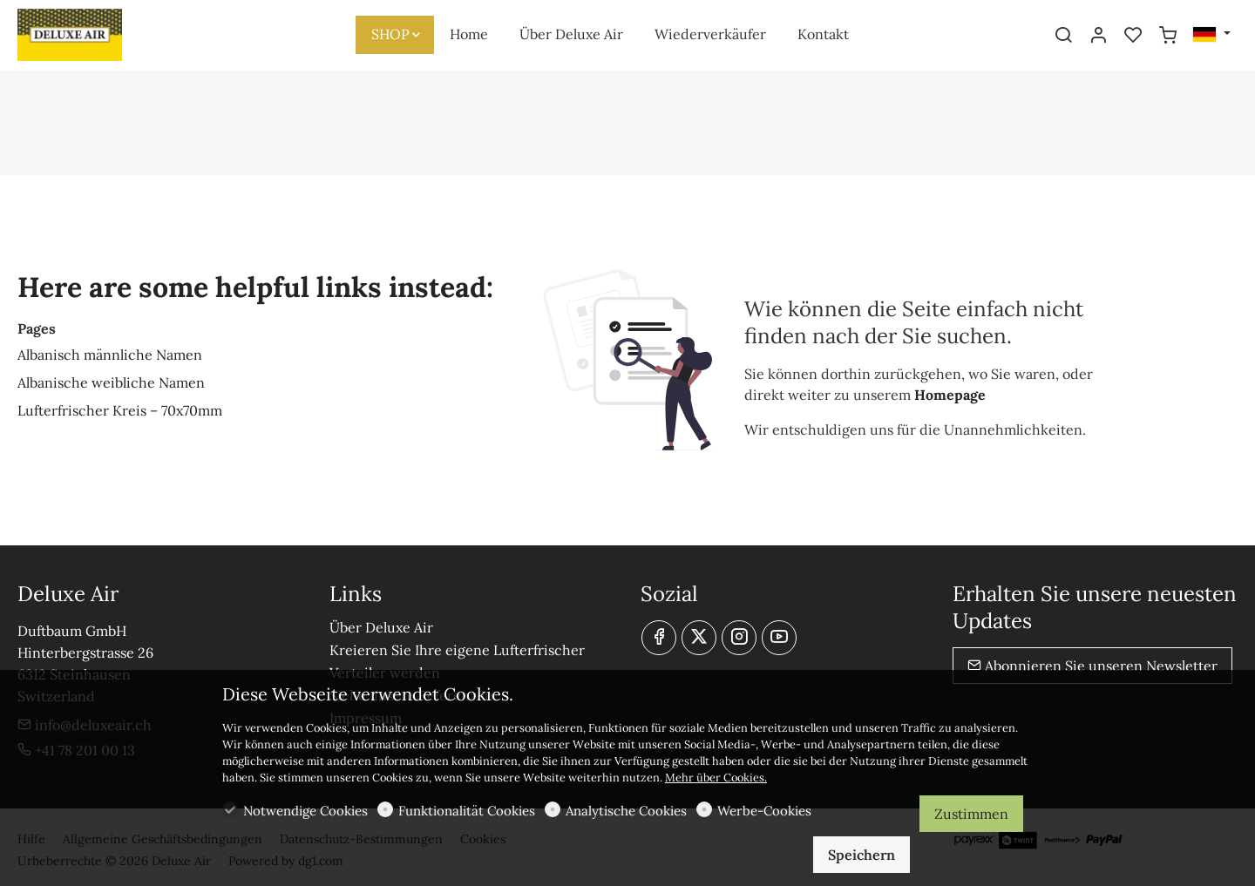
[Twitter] (699, 637)
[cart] (1167, 36)
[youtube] (779, 637)
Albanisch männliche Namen (109, 354)
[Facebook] (658, 637)
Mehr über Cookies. (716, 777)
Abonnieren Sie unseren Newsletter (1092, 665)
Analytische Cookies (626, 810)
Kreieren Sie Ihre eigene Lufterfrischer (457, 650)
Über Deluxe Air (381, 627)
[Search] (1063, 36)
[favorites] (1133, 36)
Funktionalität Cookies (466, 810)
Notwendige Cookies (305, 810)
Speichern (861, 854)
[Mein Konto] (1098, 36)
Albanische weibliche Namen (111, 382)
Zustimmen (971, 813)
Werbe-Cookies (764, 810)
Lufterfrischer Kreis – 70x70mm (119, 410)
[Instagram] (739, 637)
